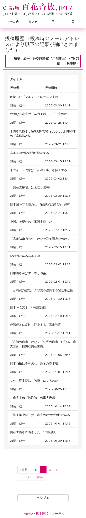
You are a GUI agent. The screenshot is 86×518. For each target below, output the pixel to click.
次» (29, 477)
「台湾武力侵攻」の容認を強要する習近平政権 (41, 290)
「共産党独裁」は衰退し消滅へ (31, 187)
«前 (35, 469)
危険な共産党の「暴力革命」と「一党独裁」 (40, 114)
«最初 (24, 469)
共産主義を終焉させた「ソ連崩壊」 (34, 432)
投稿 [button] (33, 21)
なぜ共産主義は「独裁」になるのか (34, 380)
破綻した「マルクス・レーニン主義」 (35, 97)
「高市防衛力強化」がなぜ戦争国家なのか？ (40, 239)
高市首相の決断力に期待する (29, 153)
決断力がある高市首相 (25, 256)
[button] (13, 22)
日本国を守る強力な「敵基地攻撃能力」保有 (40, 204)
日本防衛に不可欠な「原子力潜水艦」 (35, 363)
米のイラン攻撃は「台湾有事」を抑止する (38, 170)
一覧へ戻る (43, 497)
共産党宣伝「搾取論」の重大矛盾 (32, 398)
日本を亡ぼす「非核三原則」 (29, 307)
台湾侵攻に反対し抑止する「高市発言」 (37, 324)
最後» (40, 477)
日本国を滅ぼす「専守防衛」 (29, 273)
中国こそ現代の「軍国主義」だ (31, 221)
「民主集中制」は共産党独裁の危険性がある (40, 415)
